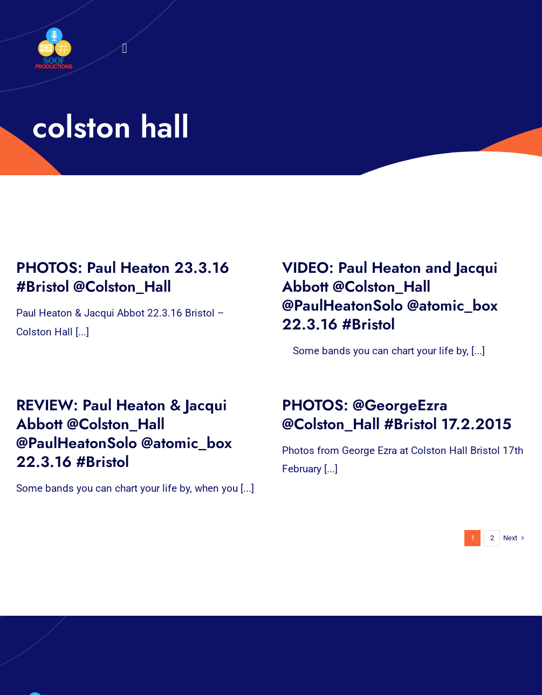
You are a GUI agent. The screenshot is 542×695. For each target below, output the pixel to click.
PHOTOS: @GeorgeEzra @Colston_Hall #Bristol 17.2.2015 (396, 414)
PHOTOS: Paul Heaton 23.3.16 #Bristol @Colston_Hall (122, 277)
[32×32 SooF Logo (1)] (54, 32)
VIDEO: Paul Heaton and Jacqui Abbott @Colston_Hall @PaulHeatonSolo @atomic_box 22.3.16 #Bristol (390, 296)
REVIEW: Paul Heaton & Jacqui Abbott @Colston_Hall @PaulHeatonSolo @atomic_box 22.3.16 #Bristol (124, 433)
